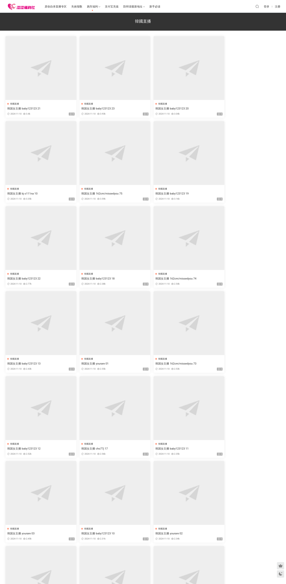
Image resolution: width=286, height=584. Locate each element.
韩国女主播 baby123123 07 (246, 449)
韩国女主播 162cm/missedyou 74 (195, 193)
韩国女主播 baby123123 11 (246, 279)
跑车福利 (92, 6)
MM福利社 (143, 575)
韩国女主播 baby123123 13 (246, 193)
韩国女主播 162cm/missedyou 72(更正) (199, 449)
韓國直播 (15, 104)
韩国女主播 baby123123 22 (79, 193)
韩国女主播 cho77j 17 (188, 279)
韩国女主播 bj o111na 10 (190, 108)
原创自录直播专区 (56, 6)
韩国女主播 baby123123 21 (24, 108)
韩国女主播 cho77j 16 (188, 364)
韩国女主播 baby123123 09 (246, 364)
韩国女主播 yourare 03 (21, 364)
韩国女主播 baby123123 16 (24, 534)
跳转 (171, 553)
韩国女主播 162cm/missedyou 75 (250, 108)
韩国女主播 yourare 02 (132, 364)
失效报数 (76, 6)
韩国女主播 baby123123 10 (79, 364)
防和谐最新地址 (132, 6)
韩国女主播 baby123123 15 (191, 534)
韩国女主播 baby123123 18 (135, 193)
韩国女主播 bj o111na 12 (134, 534)
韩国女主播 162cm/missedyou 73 (83, 279)
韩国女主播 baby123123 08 (79, 449)
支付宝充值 (112, 6)
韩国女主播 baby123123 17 (24, 449)
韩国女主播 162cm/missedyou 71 (139, 449)
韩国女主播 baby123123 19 (24, 193)
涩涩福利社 (21, 6)
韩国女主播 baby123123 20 (135, 108)
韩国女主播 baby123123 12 (135, 279)
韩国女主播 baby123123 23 (79, 108)
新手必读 (154, 6)
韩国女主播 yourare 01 (21, 279)
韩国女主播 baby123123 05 (246, 534)
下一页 (152, 553)
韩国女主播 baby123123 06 (79, 534)
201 (142, 553)
